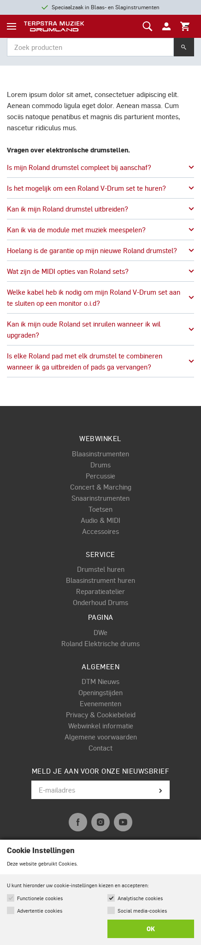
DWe (100, 632)
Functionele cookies (40, 898)
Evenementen (100, 703)
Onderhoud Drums (100, 602)
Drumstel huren (100, 569)
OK (151, 929)
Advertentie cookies (39, 910)
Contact (100, 747)
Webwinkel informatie (100, 725)
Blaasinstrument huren (100, 580)
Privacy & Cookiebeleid (101, 714)
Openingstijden (100, 692)
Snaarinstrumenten (100, 498)
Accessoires (100, 531)
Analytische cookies (140, 898)
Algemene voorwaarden (101, 736)
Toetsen (100, 509)
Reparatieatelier (100, 591)
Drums (100, 464)
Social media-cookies (142, 910)
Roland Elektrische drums (100, 643)
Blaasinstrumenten (100, 453)
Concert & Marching (100, 486)
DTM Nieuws (100, 681)
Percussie (100, 475)
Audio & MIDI (100, 520)
